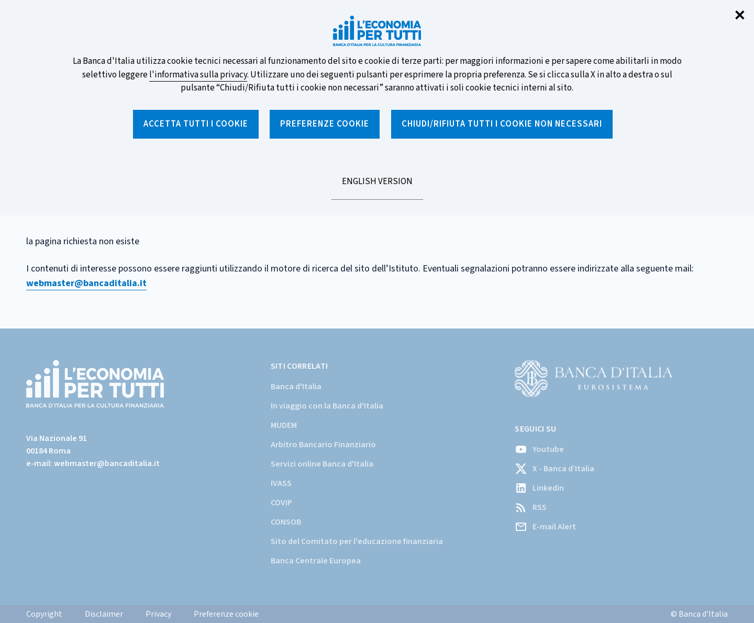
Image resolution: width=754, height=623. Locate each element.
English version (377, 187)
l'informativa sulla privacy (198, 75)
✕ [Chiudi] (740, 16)
